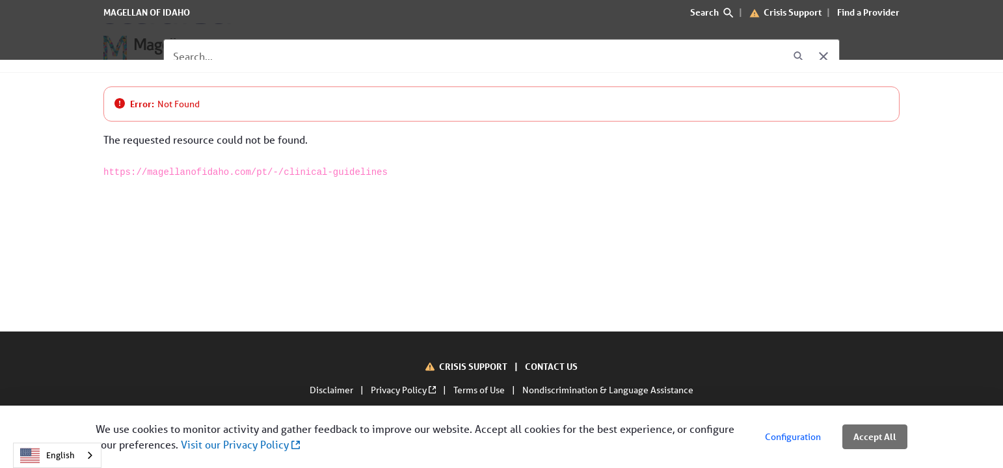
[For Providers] (340, 48)
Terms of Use (480, 390)
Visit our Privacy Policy (240, 444)
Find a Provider (868, 12)
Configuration (793, 437)
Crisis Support (793, 12)
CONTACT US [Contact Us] (551, 366)
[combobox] (57, 455)
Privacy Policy (404, 390)
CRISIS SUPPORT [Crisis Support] (474, 366)
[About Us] (413, 48)
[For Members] (257, 48)
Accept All (874, 436)
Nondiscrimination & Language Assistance (607, 390)
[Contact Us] (480, 48)
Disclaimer (332, 390)
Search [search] (712, 12)
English (47, 455)
